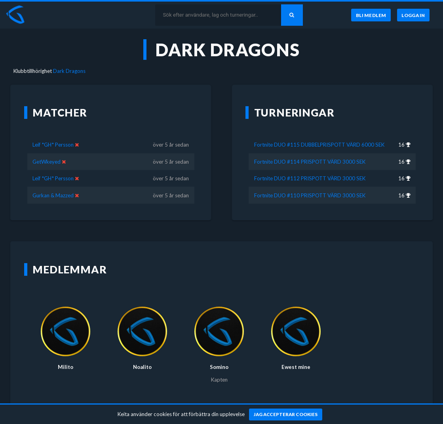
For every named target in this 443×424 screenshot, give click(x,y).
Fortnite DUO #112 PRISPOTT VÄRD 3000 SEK (309, 178)
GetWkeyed (46, 162)
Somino (219, 367)
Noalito (142, 367)
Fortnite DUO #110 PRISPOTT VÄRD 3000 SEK (309, 195)
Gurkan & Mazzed (53, 195)
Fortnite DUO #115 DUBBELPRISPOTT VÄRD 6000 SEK (319, 144)
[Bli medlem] (370, 15)
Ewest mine (295, 367)
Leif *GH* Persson (53, 144)
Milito (65, 367)
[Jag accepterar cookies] (285, 414)
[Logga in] (413, 15)
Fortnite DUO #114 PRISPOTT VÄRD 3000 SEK (309, 162)
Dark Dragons (69, 71)
